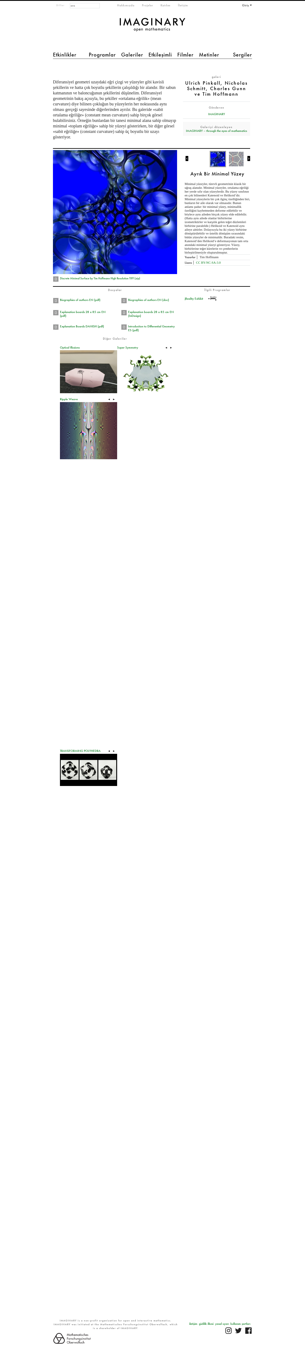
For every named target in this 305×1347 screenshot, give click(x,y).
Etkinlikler (64, 54)
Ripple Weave (69, 399)
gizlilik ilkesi (206, 1324)
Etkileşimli (160, 54)
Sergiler (242, 54)
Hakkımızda (125, 5)
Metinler (209, 54)
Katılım (166, 5)
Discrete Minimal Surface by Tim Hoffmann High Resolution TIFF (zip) (100, 278)
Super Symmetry (127, 347)
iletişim (193, 1324)
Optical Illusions (70, 347)
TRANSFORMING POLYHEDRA (80, 751)
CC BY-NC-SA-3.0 (208, 262)
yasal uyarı (222, 1324)
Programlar (102, 54)
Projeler (147, 5)
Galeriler (132, 54)
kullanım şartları (240, 1324)
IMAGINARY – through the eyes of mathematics (216, 131)
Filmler (185, 54)
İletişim (183, 5)
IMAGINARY (216, 114)
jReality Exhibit (194, 299)
